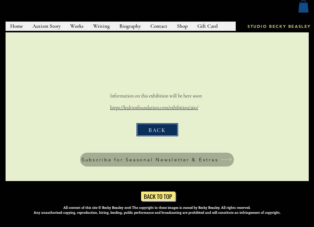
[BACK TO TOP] (158, 196)
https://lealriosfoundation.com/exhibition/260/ (154, 108)
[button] (303, 6)
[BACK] (157, 130)
